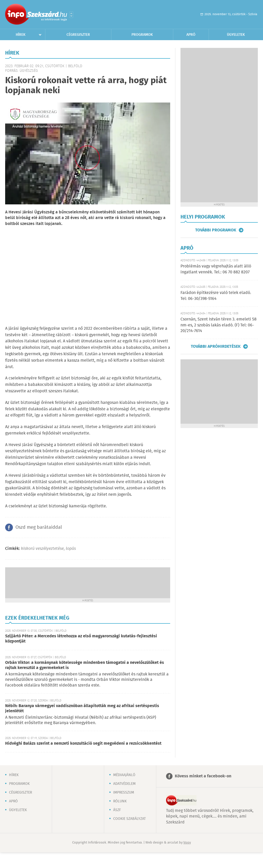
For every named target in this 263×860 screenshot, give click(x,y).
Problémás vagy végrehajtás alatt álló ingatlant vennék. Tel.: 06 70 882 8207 (215, 269)
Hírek (21, 35)
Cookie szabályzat (129, 819)
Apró (190, 35)
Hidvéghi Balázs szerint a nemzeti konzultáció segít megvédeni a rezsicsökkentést (83, 743)
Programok (142, 35)
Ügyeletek (236, 35)
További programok (215, 230)
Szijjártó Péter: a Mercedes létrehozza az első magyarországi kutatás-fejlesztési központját (81, 639)
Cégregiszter (78, 35)
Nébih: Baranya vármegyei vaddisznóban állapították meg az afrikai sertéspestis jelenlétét (82, 708)
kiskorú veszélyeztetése (42, 548)
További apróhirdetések (216, 346)
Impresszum (123, 792)
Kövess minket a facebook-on (203, 776)
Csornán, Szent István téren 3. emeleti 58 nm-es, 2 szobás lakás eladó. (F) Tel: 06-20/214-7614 (218, 325)
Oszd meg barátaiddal (38, 527)
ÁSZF (117, 810)
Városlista (71, 14)
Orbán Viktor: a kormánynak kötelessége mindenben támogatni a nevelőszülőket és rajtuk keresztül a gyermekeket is (84, 665)
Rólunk (120, 801)
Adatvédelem (124, 784)
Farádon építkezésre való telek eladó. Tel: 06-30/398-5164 (215, 296)
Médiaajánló (124, 775)
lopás (71, 548)
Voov (187, 842)
